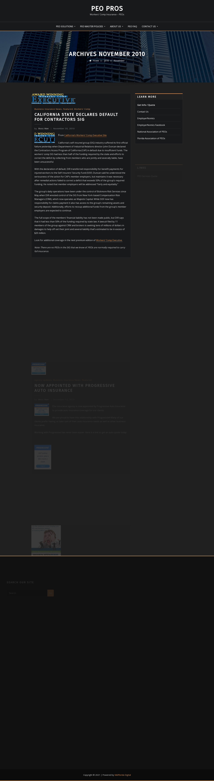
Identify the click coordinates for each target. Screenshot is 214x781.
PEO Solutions (65, 26)
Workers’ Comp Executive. (109, 240)
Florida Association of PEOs (151, 138)
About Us (116, 26)
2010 (106, 60)
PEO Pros (107, 9)
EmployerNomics (146, 118)
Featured (68, 109)
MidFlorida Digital (123, 775)
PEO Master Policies (92, 26)
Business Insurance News (48, 109)
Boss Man (41, 128)
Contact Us (150, 26)
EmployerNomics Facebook (151, 125)
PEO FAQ (132, 26)
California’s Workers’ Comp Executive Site (85, 135)
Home (96, 60)
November (119, 60)
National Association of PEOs (152, 131)
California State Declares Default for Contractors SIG (76, 117)
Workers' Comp (82, 109)
